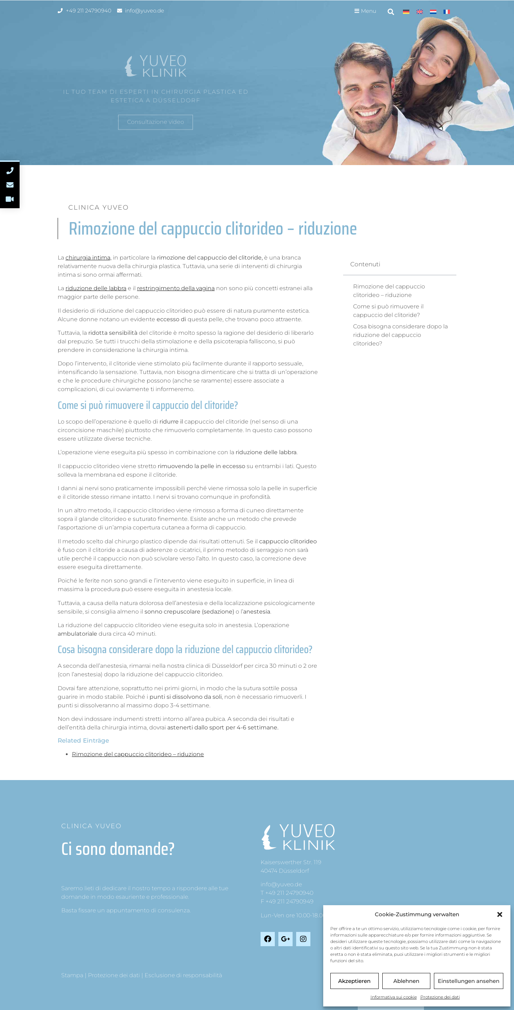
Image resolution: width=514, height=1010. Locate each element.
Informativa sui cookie (394, 997)
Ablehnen (406, 981)
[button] (499, 914)
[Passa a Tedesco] (406, 11)
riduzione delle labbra (95, 288)
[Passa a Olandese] (433, 11)
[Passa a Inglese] (419, 11)
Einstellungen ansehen (468, 981)
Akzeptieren (354, 981)
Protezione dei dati (440, 997)
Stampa (72, 975)
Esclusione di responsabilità (183, 975)
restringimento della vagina (176, 288)
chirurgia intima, (88, 257)
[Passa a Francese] (446, 11)
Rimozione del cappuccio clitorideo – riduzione (138, 754)
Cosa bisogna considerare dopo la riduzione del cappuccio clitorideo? (400, 335)
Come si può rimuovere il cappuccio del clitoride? (388, 310)
